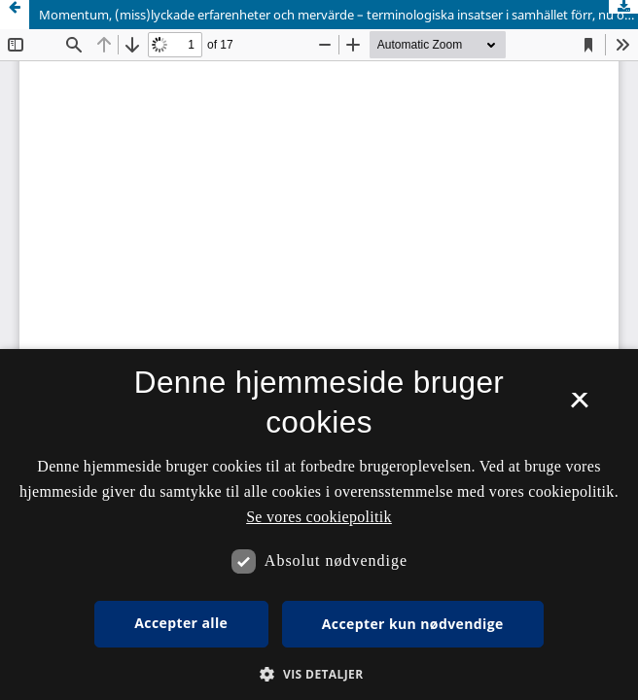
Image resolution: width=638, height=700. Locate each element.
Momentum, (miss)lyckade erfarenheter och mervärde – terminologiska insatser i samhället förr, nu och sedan (338, 14)
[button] (318, 674)
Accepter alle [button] (181, 622)
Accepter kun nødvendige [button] (413, 623)
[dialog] (319, 524)
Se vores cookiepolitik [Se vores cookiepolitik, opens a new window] (319, 516)
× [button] (579, 406)
